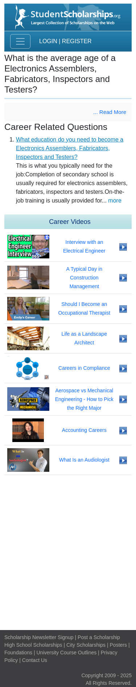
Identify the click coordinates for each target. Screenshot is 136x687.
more (114, 200)
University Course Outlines (66, 652)
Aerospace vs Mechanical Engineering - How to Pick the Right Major (84, 399)
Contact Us (34, 660)
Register (77, 41)
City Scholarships (86, 645)
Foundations (18, 652)
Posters (118, 645)
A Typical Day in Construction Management (84, 277)
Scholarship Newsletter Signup (39, 637)
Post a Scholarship (99, 637)
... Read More (109, 112)
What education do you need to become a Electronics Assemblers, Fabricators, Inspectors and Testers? (69, 148)
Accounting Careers (84, 430)
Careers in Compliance (84, 368)
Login (48, 41)
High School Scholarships (33, 645)
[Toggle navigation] (20, 41)
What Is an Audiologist (84, 460)
